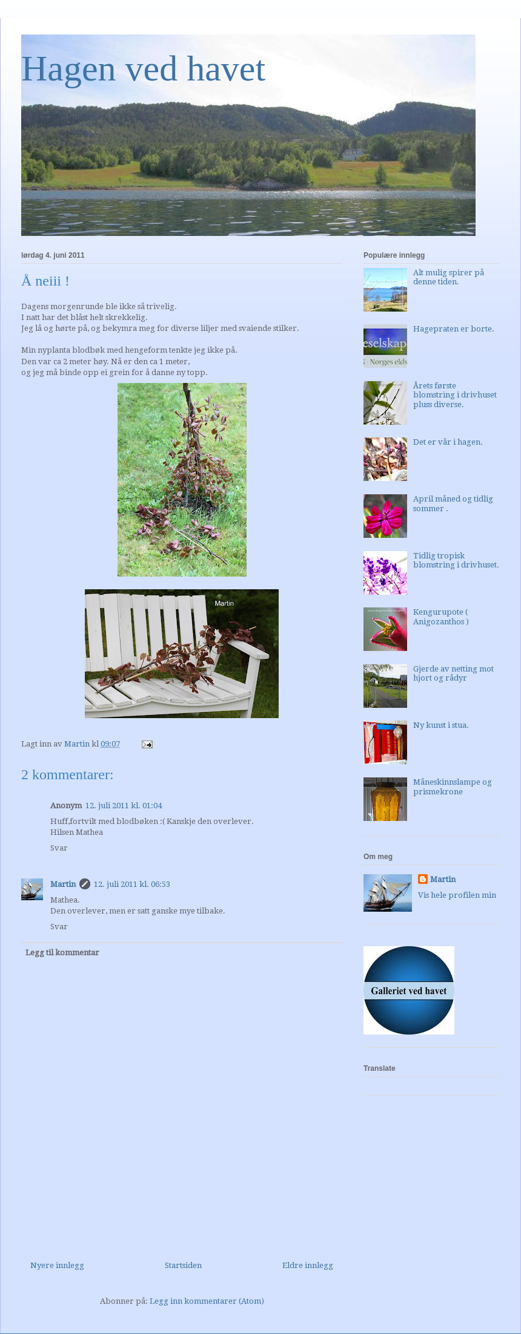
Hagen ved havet (143, 68)
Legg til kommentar (62, 952)
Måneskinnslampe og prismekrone (452, 786)
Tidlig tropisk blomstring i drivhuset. (456, 560)
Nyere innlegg (57, 1265)
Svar (59, 847)
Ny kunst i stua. (441, 725)
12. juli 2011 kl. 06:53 (132, 884)
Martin (63, 884)
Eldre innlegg (307, 1265)
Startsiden (183, 1265)
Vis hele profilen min (457, 895)
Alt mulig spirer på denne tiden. (448, 277)
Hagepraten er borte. (453, 328)
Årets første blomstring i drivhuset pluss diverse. (455, 395)
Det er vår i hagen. (448, 441)
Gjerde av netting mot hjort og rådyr (453, 673)
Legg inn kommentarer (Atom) (207, 1301)
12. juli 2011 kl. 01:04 (123, 805)
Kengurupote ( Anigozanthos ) (441, 616)
